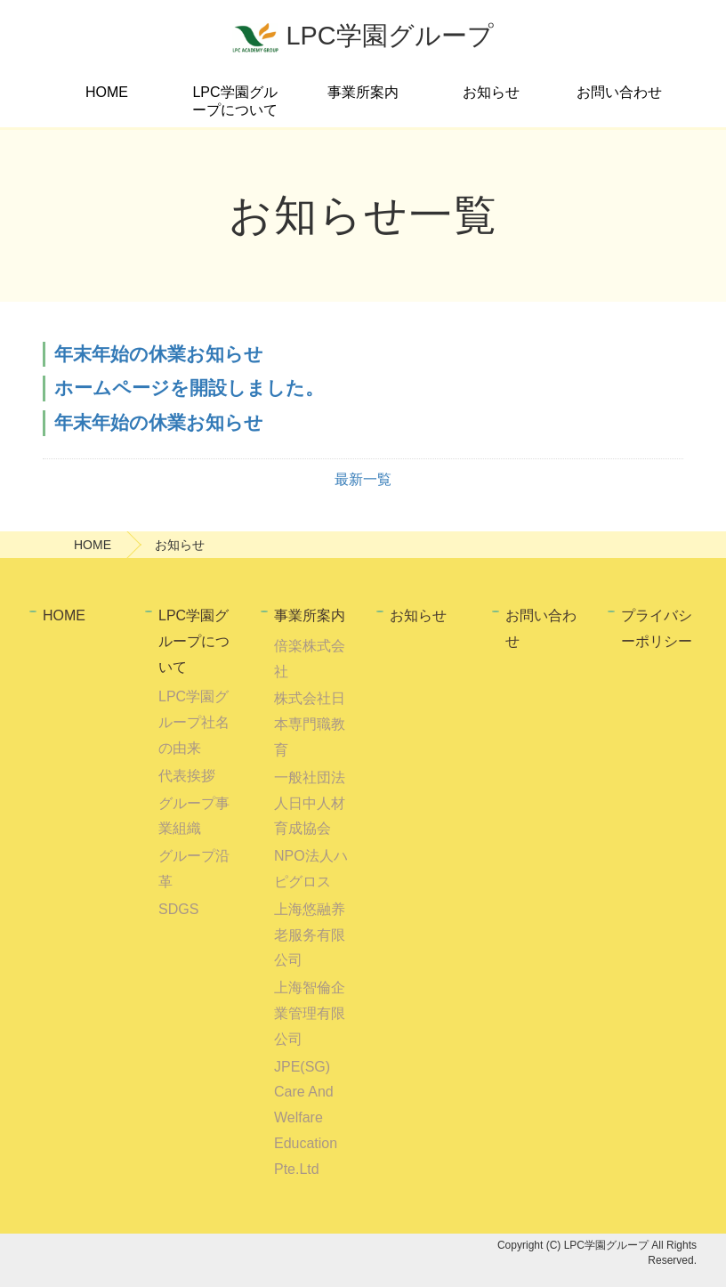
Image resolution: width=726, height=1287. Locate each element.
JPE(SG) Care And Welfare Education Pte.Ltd (305, 1118)
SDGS (178, 909)
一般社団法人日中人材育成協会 (309, 803)
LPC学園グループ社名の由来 (194, 722)
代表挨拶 (186, 775)
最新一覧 (363, 479)
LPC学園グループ (362, 35)
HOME (106, 92)
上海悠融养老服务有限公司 (309, 935)
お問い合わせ (619, 92)
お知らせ (491, 92)
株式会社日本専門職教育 (309, 724)
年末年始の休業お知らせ (158, 354)
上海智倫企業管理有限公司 (309, 1013)
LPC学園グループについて (235, 101)
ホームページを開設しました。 (189, 387)
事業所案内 (363, 92)
